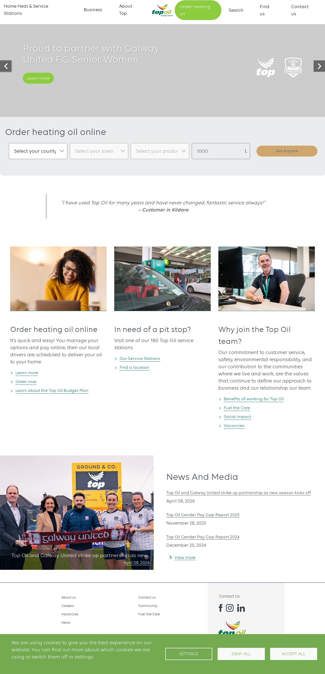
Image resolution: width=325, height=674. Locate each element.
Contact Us (229, 596)
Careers (67, 606)
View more (186, 561)
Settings (188, 653)
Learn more (41, 85)
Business (93, 9)
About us (68, 597)
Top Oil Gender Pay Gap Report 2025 (209, 519)
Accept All (293, 653)
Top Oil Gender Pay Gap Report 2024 (209, 541)
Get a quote (287, 151)
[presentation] (5, 66)
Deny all (241, 653)
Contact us (147, 597)
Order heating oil (195, 10)
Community (147, 606)
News (65, 622)
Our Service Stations (144, 358)
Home (162, 10)
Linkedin (241, 608)
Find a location (138, 367)
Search (236, 10)
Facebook (218, 608)
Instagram (230, 608)
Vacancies (237, 426)
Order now (29, 382)
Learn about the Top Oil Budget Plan (60, 391)
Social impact (241, 417)
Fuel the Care (240, 408)
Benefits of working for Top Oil (260, 399)
